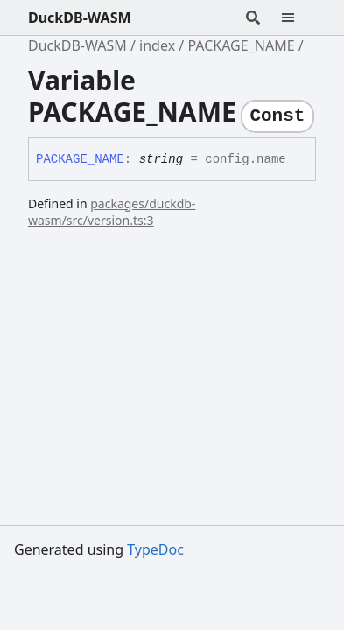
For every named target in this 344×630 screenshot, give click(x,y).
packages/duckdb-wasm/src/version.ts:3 (111, 211)
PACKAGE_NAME (240, 45)
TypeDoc (155, 549)
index (157, 45)
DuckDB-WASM (79, 17)
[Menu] (298, 17)
